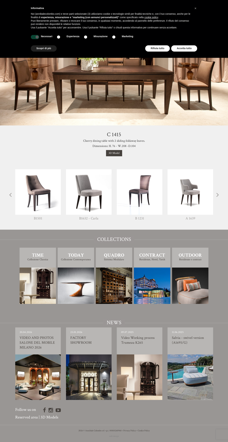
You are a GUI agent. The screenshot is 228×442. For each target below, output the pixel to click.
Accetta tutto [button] (184, 48)
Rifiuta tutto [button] (157, 48)
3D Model (114, 153)
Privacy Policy (129, 430)
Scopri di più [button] (43, 48)
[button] (195, 8)
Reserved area (26, 417)
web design (114, 436)
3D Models (49, 417)
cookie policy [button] (151, 17)
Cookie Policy (144, 430)
